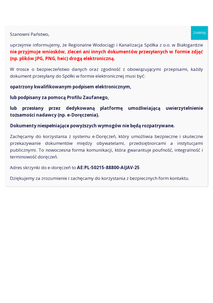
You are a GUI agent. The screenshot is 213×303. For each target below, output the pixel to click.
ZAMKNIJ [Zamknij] (199, 33)
